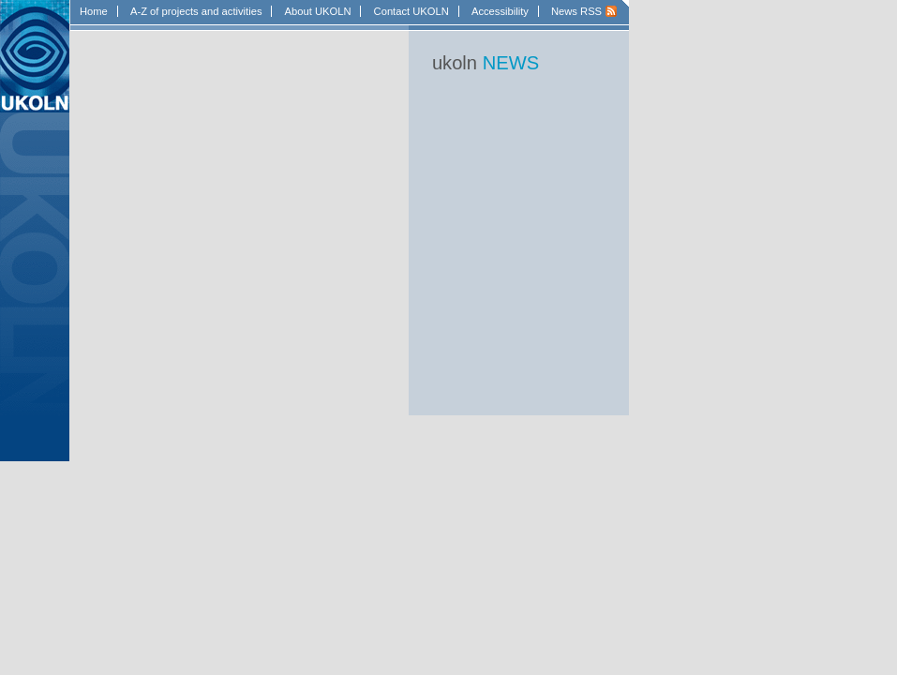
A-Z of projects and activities (196, 11)
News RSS (576, 11)
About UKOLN (318, 11)
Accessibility (500, 11)
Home (94, 11)
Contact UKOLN (411, 11)
